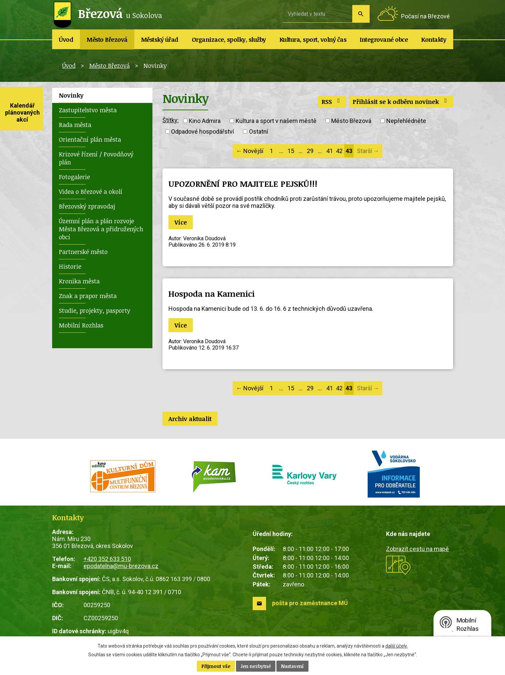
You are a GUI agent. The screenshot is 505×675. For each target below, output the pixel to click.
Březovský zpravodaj (87, 206)
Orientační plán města (90, 139)
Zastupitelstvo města (88, 110)
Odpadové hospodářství (202, 131)
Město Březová (107, 39)
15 (290, 150)
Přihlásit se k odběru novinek (401, 102)
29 (310, 150)
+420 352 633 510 (107, 558)
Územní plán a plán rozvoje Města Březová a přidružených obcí (101, 229)
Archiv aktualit (190, 419)
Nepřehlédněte (406, 120)
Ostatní (258, 131)
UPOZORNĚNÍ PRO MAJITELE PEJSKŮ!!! (242, 183)
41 (329, 150)
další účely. (396, 646)
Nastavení (292, 666)
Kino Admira (205, 120)
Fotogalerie (74, 177)
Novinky (71, 95)
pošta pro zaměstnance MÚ (310, 602)
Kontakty (433, 39)
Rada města (75, 125)
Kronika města (79, 281)
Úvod (66, 39)
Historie (70, 266)
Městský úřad (159, 39)
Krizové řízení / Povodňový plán (96, 158)
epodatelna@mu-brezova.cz (121, 565)
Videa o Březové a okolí (90, 191)
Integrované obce (384, 39)
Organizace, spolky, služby (229, 39)
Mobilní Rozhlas (81, 325)
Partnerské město (83, 252)
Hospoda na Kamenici (211, 293)
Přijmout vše (216, 666)
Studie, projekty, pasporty (94, 310)
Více (180, 222)
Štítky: (170, 120)
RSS (332, 102)
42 (339, 150)
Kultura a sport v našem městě (276, 120)
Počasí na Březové (425, 16)
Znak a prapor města (88, 296)
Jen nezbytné (256, 666)
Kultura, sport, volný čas (313, 39)
